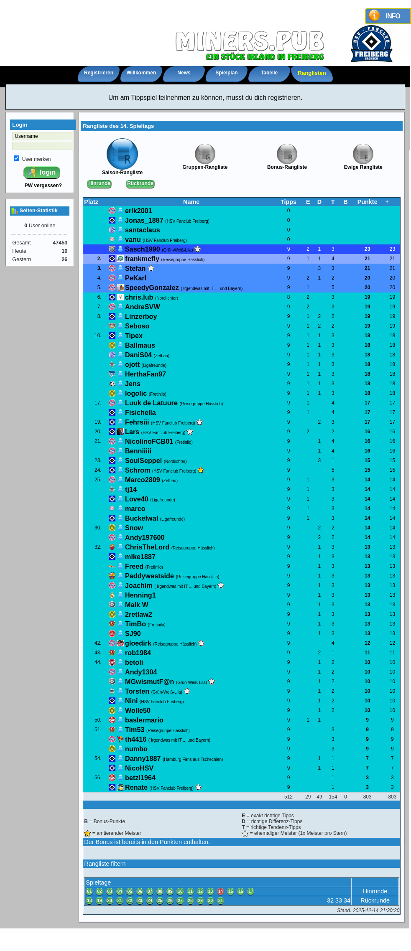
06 (140, 891)
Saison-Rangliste (122, 170)
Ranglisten (312, 73)
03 (109, 891)
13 (210, 891)
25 (160, 900)
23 (140, 900)
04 (119, 891)
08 (160, 891)
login (41, 172)
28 (190, 900)
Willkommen (141, 73)
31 (220, 900)
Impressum (205, 936)
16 (240, 891)
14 (220, 891)
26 (170, 900)
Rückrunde (140, 183)
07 (150, 891)
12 (200, 891)
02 (99, 891)
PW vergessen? (43, 185)
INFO (393, 16)
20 (109, 900)
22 (130, 900)
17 (250, 891)
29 (200, 900)
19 (99, 900)
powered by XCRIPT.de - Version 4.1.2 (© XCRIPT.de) (205, 945)
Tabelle (269, 73)
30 (210, 900)
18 (89, 900)
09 (170, 891)
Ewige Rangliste (363, 165)
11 (190, 891)
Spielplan (226, 73)
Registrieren (98, 73)
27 (180, 900)
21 (119, 900)
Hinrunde (99, 183)
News (183, 73)
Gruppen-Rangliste (204, 165)
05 (130, 891)
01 (89, 891)
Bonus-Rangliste (287, 165)
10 (180, 891)
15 (230, 891)
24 (150, 900)
